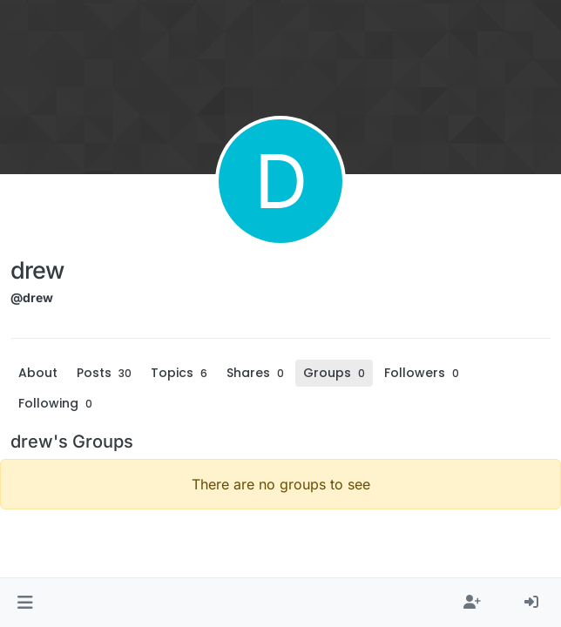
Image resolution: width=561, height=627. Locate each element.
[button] (25, 602)
